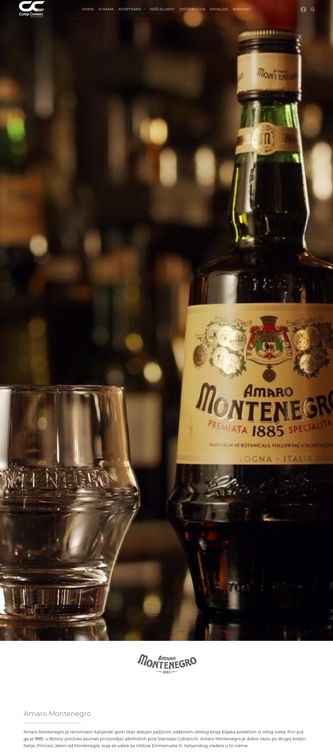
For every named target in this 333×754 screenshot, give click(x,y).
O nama (106, 9)
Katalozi (219, 9)
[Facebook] (303, 9)
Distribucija (192, 9)
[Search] (312, 9)
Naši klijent (162, 9)
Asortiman (132, 9)
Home (88, 9)
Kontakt (242, 9)
